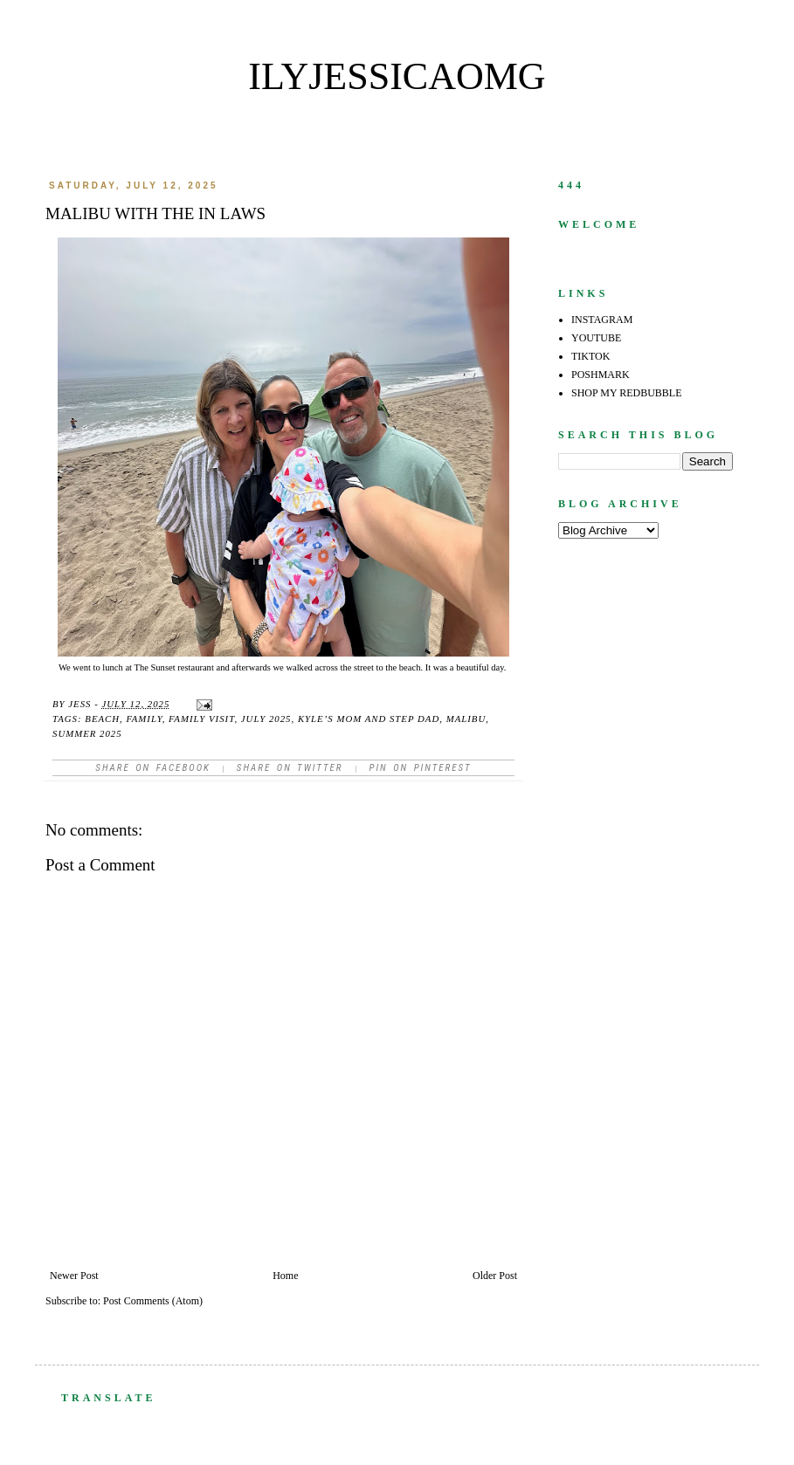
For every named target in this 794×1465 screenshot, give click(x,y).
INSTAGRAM (601, 319)
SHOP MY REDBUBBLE (626, 393)
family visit (201, 718)
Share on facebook (153, 768)
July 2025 (266, 718)
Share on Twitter (290, 768)
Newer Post (74, 1275)
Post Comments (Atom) (153, 1301)
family (144, 718)
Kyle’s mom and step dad (368, 718)
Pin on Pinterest (420, 768)
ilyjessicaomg (396, 76)
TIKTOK (590, 356)
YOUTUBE (596, 338)
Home (285, 1275)
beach (102, 718)
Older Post (495, 1275)
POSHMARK (600, 374)
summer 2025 (87, 733)
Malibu (466, 718)
